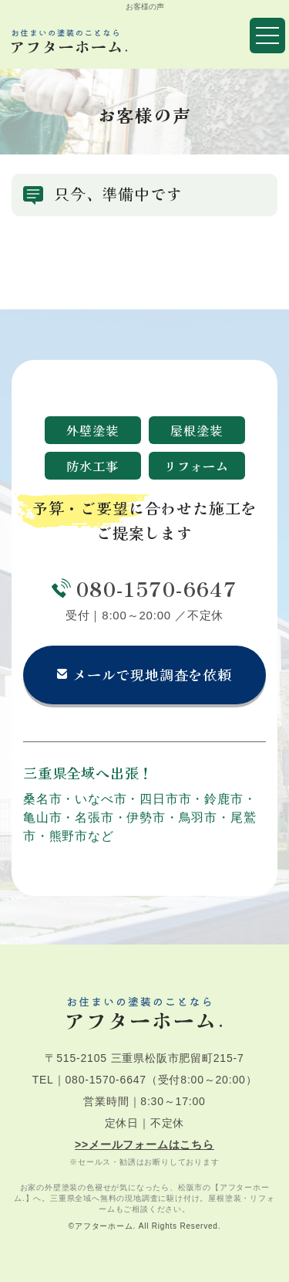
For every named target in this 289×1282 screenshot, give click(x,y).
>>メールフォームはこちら (144, 1144)
